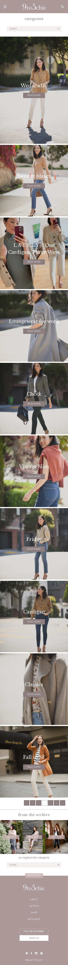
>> (62, 803)
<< (26, 803)
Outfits (34, 906)
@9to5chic (34, 875)
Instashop (34, 919)
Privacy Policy (34, 960)
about (34, 899)
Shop (34, 912)
